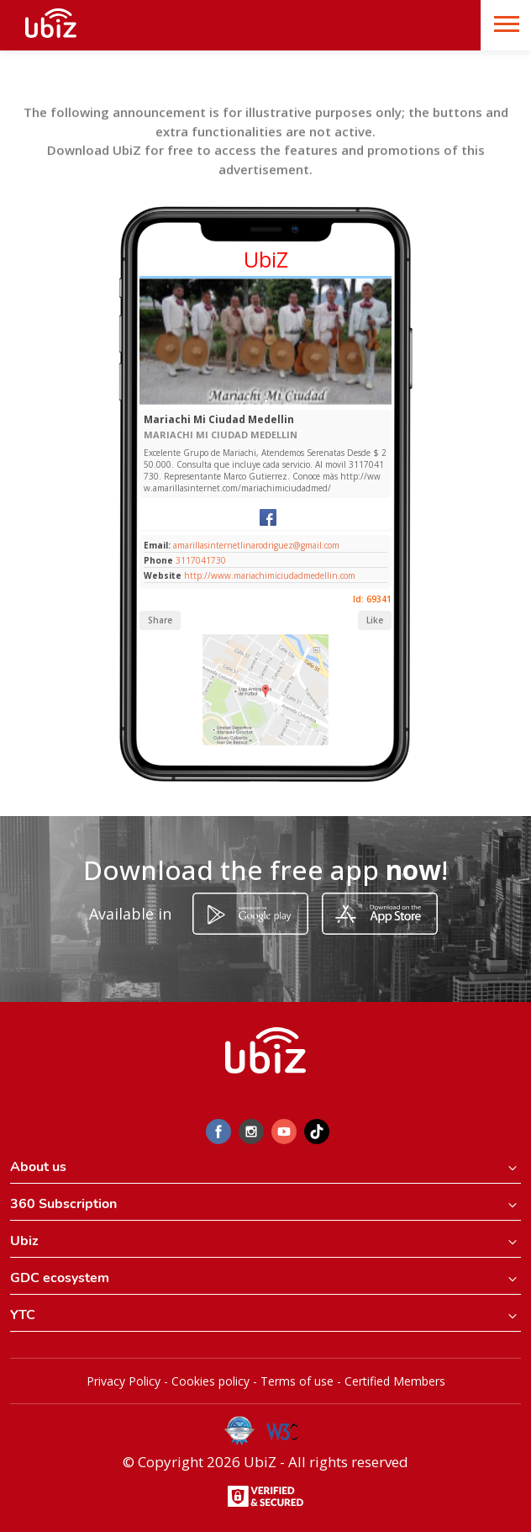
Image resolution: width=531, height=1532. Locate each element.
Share (160, 620)
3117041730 (201, 560)
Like (374, 620)
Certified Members (394, 1381)
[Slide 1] (266, 401)
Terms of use (297, 1381)
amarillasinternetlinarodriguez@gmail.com (255, 545)
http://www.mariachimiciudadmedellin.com (269, 575)
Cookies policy (210, 1381)
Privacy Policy (123, 1381)
